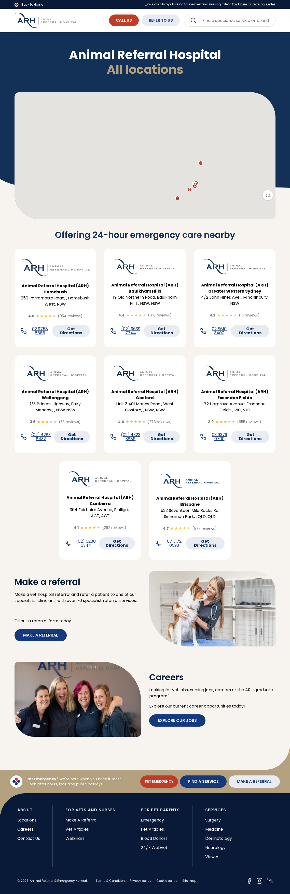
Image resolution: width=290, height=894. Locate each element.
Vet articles (77, 829)
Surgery (213, 820)
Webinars (75, 838)
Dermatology (218, 838)
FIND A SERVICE (203, 781)
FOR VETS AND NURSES (90, 810)
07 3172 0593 (174, 543)
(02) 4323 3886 (130, 437)
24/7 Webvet (154, 847)
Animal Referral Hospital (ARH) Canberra (100, 501)
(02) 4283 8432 (41, 437)
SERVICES (215, 810)
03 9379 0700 (219, 437)
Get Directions (71, 331)
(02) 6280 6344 (86, 543)
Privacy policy (140, 880)
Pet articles (152, 829)
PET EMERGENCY (159, 781)
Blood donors (154, 838)
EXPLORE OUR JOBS (177, 720)
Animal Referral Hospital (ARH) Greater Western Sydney (234, 288)
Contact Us (28, 838)
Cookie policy (166, 880)
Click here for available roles (253, 4)
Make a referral (40, 635)
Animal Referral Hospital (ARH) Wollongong (55, 395)
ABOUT (25, 810)
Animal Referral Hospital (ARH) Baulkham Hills (144, 288)
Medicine (214, 829)
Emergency (152, 820)
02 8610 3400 (219, 331)
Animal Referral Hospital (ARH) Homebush (55, 289)
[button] (194, 186)
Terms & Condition (110, 880)
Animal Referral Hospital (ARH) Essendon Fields (234, 395)
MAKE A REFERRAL (254, 781)
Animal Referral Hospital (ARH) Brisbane (190, 501)
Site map (189, 880)
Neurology (215, 847)
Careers (25, 829)
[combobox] (229, 20)
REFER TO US (159, 20)
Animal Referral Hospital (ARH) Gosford (144, 395)
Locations (26, 820)
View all (212, 857)
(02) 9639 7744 (130, 331)
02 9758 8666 (40, 331)
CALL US (118, 20)
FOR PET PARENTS (160, 810)
